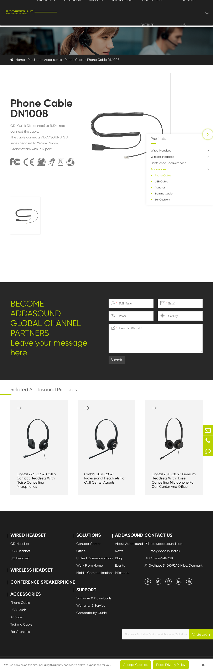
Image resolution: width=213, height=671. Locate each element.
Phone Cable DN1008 (103, 60)
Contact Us (158, 535)
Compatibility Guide (91, 613)
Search (201, 634)
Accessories (53, 60)
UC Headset (19, 558)
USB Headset (20, 551)
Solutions (88, 535)
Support (86, 590)
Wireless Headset (162, 156)
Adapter (160, 187)
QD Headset (19, 544)
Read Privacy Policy (170, 665)
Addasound (129, 535)
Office (80, 551)
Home (20, 60)
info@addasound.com (164, 544)
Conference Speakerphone (168, 163)
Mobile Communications (94, 573)
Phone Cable (74, 60)
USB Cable (161, 181)
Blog (118, 558)
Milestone (122, 573)
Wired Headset (161, 150)
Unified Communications (95, 558)
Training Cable (164, 193)
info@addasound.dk (162, 551)
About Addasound (129, 544)
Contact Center (88, 544)
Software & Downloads (93, 598)
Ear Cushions (163, 199)
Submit (117, 360)
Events (120, 565)
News (119, 551)
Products (34, 60)
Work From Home (89, 565)
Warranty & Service (90, 605)
